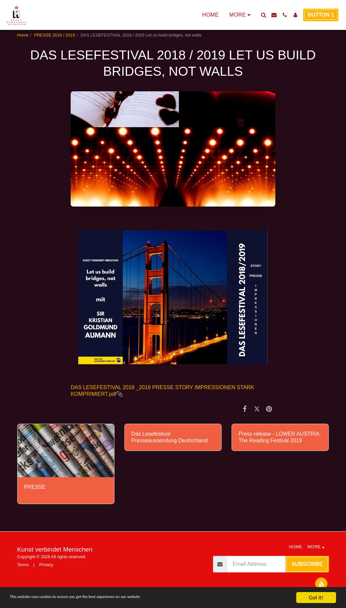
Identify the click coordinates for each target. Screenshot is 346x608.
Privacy (46, 564)
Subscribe (307, 564)
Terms (23, 564)
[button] (263, 15)
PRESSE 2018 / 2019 (54, 35)
